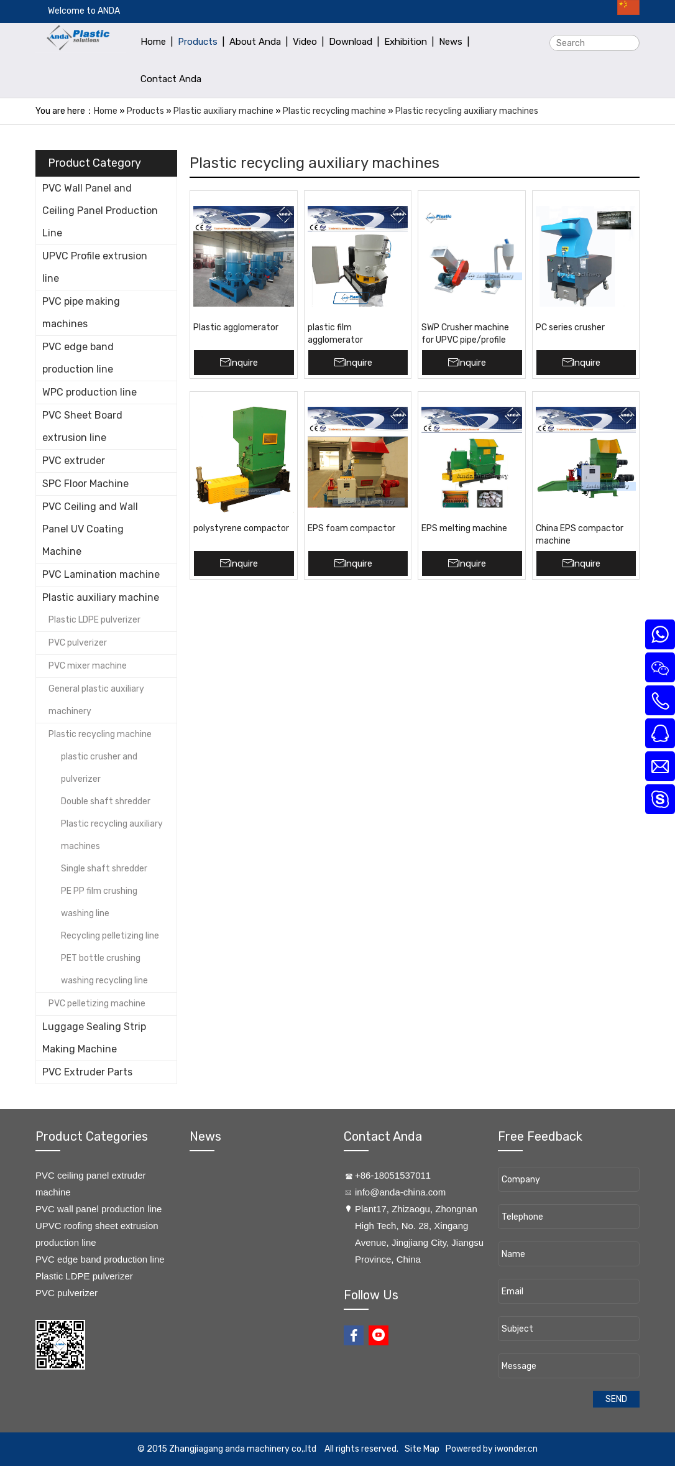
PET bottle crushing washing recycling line (104, 969)
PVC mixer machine (87, 666)
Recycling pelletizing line (110, 935)
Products (145, 111)
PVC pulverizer (77, 643)
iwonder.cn (516, 1449)
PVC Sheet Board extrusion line (82, 426)
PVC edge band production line (78, 358)
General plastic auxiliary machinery (96, 700)
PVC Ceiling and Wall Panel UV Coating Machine (90, 529)
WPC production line (89, 392)
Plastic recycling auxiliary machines (466, 111)
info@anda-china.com (400, 1192)
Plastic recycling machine (334, 111)
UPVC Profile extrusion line (94, 267)
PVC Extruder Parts (87, 1072)
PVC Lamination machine (101, 574)
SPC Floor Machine (85, 483)
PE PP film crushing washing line (99, 902)
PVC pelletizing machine (96, 1003)
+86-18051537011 (393, 1175)
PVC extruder (73, 460)
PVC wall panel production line (98, 1209)
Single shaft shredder (104, 868)
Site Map (422, 1449)
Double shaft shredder (105, 801)
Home (105, 111)
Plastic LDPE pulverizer (94, 620)
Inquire (243, 362)
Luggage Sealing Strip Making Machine (94, 1038)
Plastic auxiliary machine (223, 111)
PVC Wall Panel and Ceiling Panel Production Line (100, 210)
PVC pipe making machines (81, 312)
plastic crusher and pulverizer (99, 767)
